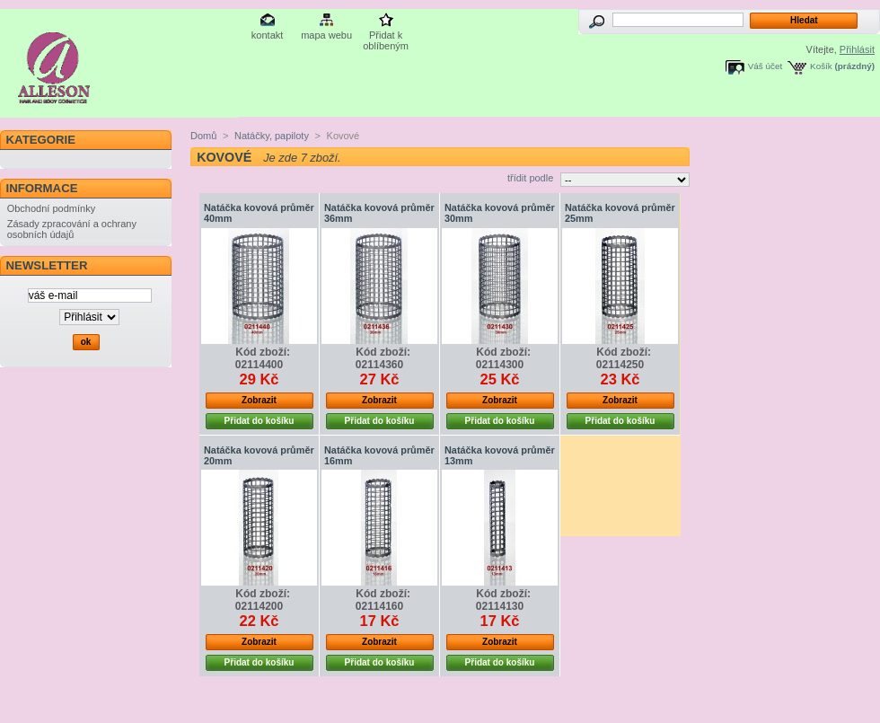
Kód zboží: (262, 352)
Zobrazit (259, 400)
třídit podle (530, 177)
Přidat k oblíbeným (386, 36)
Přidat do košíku (259, 421)
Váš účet (765, 66)
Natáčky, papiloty (271, 135)
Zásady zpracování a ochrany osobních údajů (71, 229)
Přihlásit (857, 49)
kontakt (267, 35)
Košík (821, 66)
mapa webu (326, 35)
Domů (203, 135)
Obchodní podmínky (51, 208)
